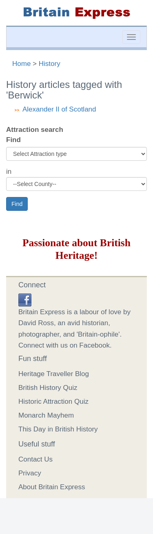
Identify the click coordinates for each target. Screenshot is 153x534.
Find (13, 140)
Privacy (29, 473)
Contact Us (35, 459)
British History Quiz (48, 388)
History (49, 64)
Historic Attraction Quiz (53, 401)
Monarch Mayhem (46, 415)
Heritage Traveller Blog (53, 374)
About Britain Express (51, 487)
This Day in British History (58, 429)
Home (21, 64)
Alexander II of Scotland (59, 109)
